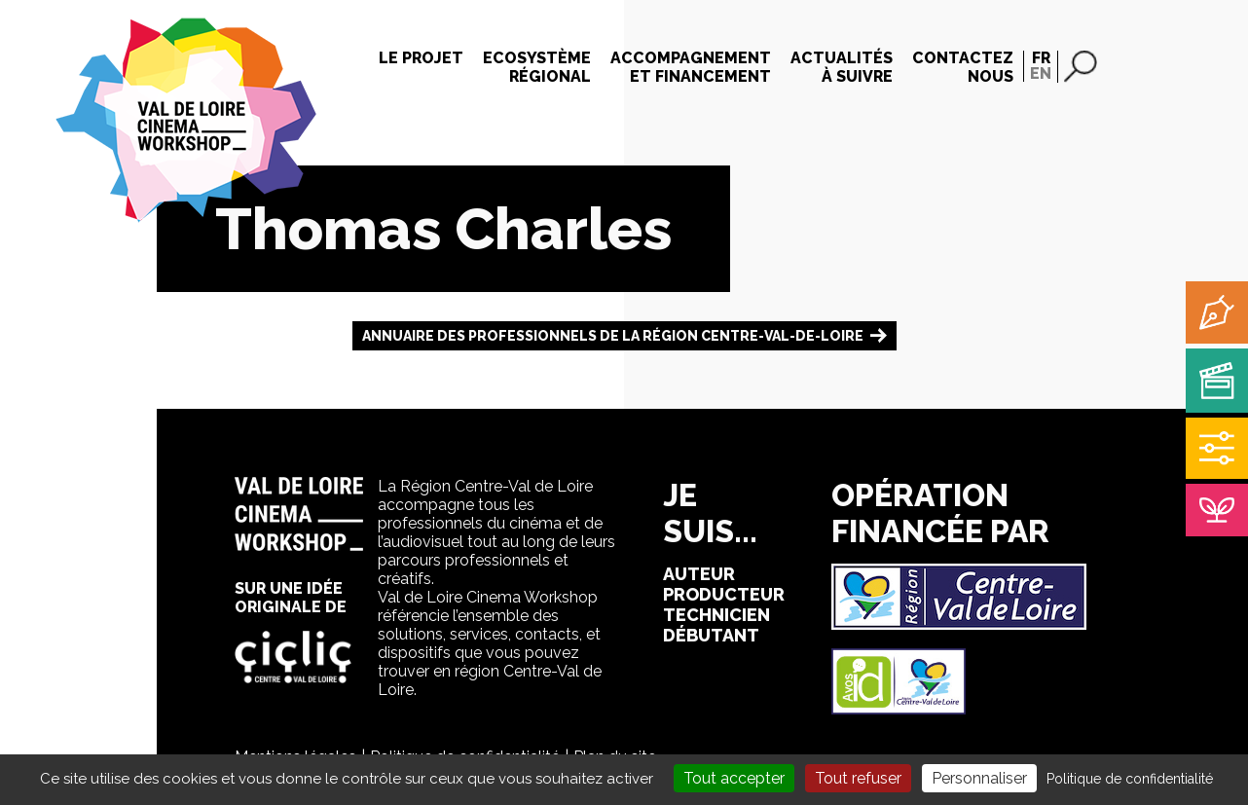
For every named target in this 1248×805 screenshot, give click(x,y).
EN (1040, 73)
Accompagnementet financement (690, 67)
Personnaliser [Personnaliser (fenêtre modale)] (979, 778)
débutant (711, 635)
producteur (724, 594)
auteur (699, 574)
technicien (716, 614)
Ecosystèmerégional (537, 67)
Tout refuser (858, 778)
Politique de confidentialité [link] (1129, 779)
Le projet (421, 58)
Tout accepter (734, 778)
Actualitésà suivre (841, 67)
